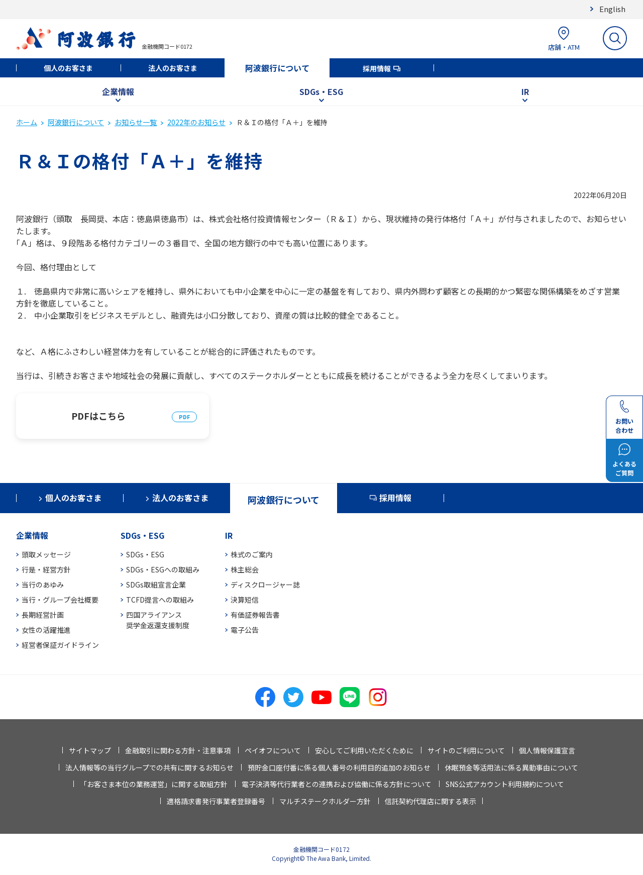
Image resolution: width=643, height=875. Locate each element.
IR (525, 91)
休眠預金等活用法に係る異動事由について (511, 767)
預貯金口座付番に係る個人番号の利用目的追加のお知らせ (339, 767)
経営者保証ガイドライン (60, 645)
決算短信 (245, 600)
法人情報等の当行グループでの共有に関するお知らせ (149, 767)
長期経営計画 (43, 615)
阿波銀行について (277, 68)
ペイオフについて (273, 750)
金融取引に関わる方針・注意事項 (178, 750)
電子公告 (245, 630)
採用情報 (377, 68)
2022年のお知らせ (196, 122)
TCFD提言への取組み (160, 600)
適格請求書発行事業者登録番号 (216, 801)
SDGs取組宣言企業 (156, 584)
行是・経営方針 (46, 569)
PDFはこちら (98, 415)
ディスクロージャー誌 (265, 584)
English (612, 9)
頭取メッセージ (46, 554)
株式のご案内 (252, 554)
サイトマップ (90, 750)
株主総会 (245, 569)
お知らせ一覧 (136, 122)
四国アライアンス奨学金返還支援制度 (157, 620)
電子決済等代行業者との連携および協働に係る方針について (337, 784)
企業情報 (118, 91)
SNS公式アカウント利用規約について (505, 784)
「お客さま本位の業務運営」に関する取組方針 (154, 784)
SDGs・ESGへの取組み (162, 569)
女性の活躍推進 (46, 630)
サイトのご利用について (466, 750)
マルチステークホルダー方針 (325, 801)
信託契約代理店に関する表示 (430, 801)
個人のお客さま (68, 68)
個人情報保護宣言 (547, 750)
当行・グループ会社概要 (60, 600)
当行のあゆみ (43, 584)
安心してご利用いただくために (364, 750)
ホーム (26, 122)
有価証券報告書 (255, 615)
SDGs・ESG (321, 91)
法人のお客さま (172, 68)
